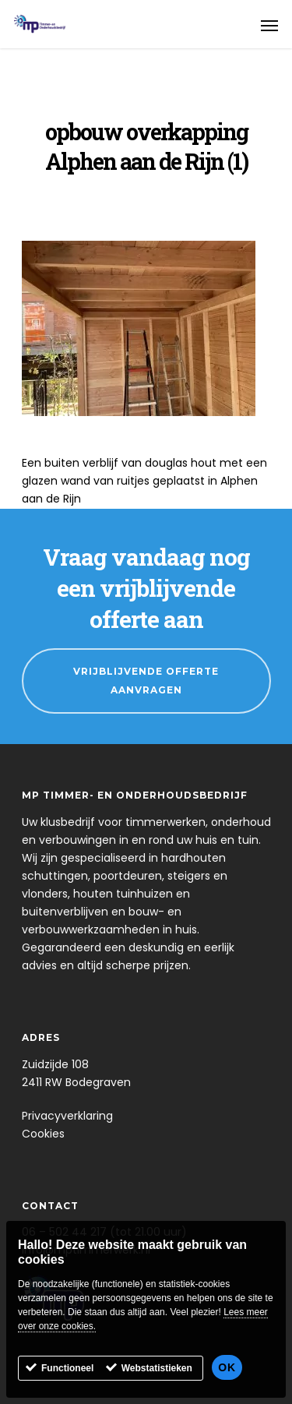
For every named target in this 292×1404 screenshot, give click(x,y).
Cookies (43, 1133)
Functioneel (67, 1369)
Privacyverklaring (67, 1116)
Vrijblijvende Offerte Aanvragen (146, 680)
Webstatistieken (156, 1369)
